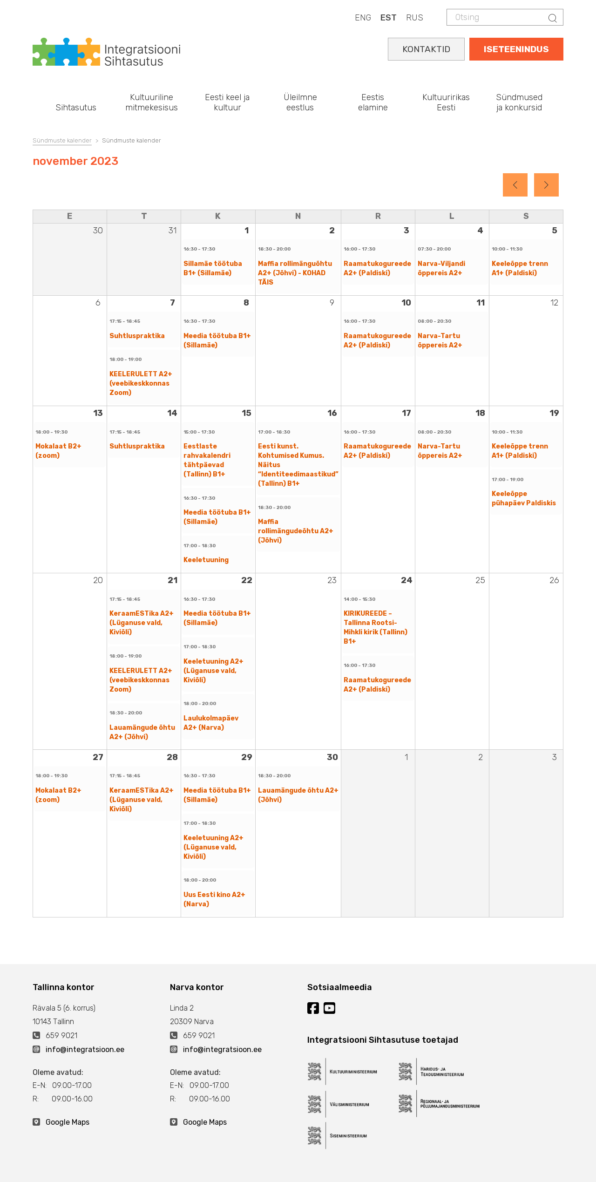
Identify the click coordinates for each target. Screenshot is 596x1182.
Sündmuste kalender (62, 140)
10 (406, 303)
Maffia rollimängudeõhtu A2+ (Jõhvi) (295, 531)
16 (332, 413)
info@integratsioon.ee (85, 1049)
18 (480, 413)
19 (554, 413)
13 (98, 413)
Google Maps (67, 1122)
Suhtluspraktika (137, 336)
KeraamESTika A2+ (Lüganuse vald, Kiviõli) (141, 623)
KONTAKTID (426, 49)
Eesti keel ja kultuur (227, 102)
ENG (363, 18)
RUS (414, 18)
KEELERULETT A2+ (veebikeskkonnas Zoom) (140, 383)
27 (98, 757)
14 (172, 413)
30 (332, 757)
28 (172, 757)
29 (246, 757)
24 (407, 580)
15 (246, 413)
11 (480, 303)
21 (172, 580)
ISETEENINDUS (516, 49)
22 (246, 580)
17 (406, 413)
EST (388, 18)
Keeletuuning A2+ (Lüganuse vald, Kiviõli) (213, 671)
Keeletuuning (206, 560)
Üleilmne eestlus (300, 102)
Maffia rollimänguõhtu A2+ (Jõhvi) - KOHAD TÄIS (295, 273)
